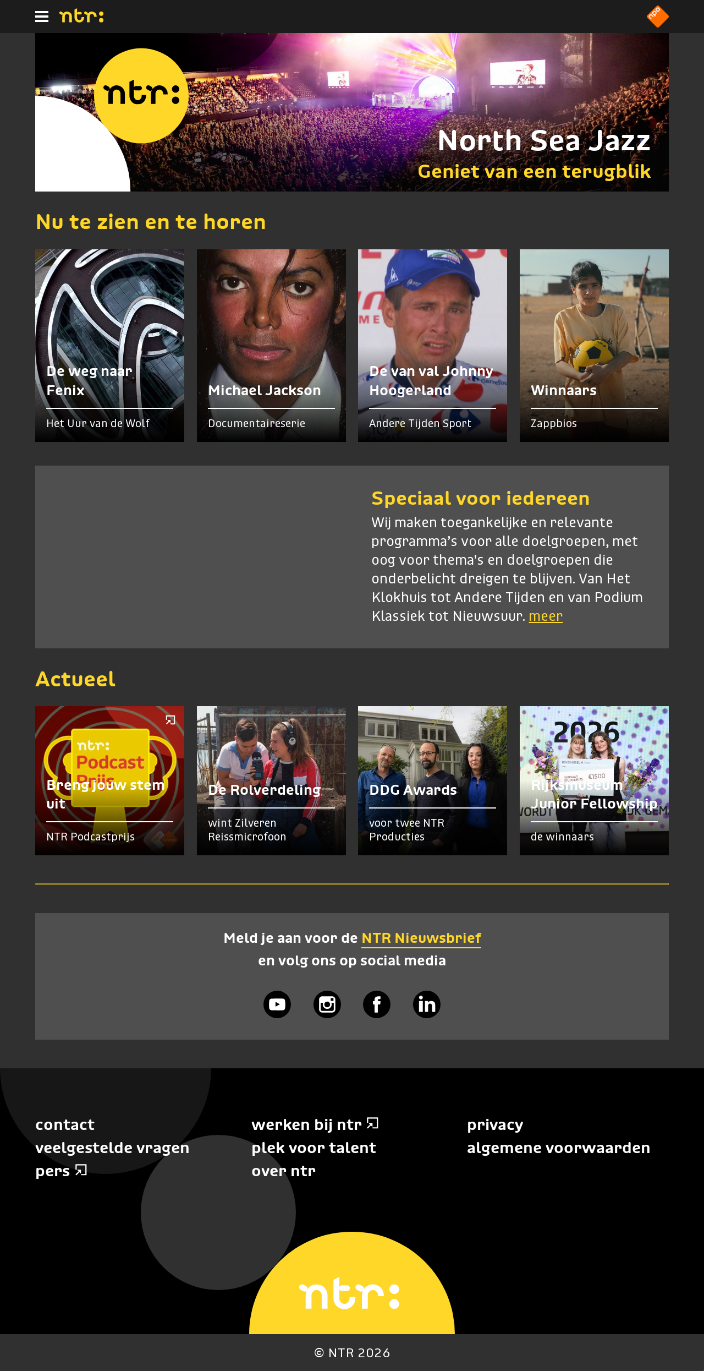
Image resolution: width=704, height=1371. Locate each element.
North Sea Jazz (544, 140)
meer (546, 617)
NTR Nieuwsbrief (421, 937)
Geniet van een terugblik (534, 171)
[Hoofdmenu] (42, 16)
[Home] (81, 19)
